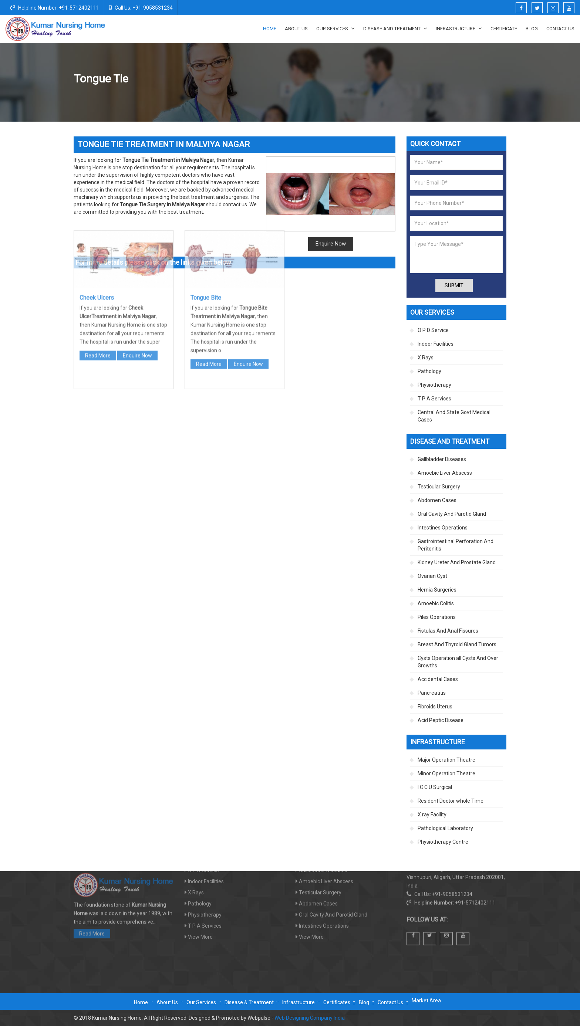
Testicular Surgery (439, 487)
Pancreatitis (432, 693)
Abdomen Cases (437, 500)
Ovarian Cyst (432, 576)
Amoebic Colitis (436, 603)
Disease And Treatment (395, 28)
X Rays (426, 357)
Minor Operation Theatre (446, 773)
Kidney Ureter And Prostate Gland (457, 562)
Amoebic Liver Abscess (445, 473)
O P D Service (433, 330)
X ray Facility (432, 814)
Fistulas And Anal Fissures (448, 631)
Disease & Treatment (249, 1002)
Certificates (336, 1002)
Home (269, 28)
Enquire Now (331, 243)
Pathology (429, 371)
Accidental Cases (438, 679)
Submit (454, 285)
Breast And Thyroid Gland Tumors (457, 644)
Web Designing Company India (309, 1018)
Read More (98, 239)
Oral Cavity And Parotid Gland (442, 79)
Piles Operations (437, 617)
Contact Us (560, 28)
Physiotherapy (434, 385)
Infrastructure (459, 28)
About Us (296, 28)
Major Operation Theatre (446, 760)
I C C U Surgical (435, 787)
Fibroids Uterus (435, 707)
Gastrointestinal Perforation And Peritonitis (455, 545)
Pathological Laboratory (445, 828)
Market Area (426, 1000)
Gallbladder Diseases (442, 459)
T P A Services (434, 399)
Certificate (503, 28)
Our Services (335, 28)
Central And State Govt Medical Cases (454, 416)
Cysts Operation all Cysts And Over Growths (458, 661)
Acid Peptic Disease (440, 720)
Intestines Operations (443, 528)
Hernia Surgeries (437, 590)
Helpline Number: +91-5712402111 (54, 7)
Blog (532, 28)
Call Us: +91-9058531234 (141, 7)
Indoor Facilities (435, 344)
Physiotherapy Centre (443, 842)
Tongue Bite (205, 181)
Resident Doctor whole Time (450, 801)
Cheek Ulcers (97, 181)
